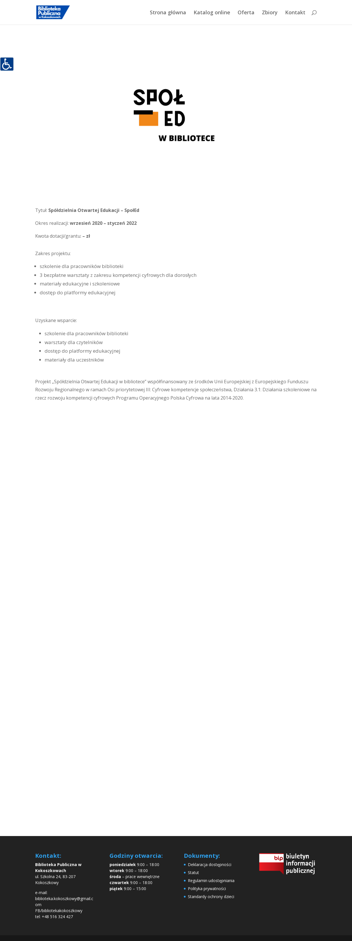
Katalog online (212, 13)
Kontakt (295, 13)
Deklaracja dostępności (209, 864)
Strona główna (168, 13)
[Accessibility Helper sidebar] (7, 64)
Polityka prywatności (207, 888)
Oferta (246, 13)
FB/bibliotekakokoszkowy (58, 910)
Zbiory (270, 13)
